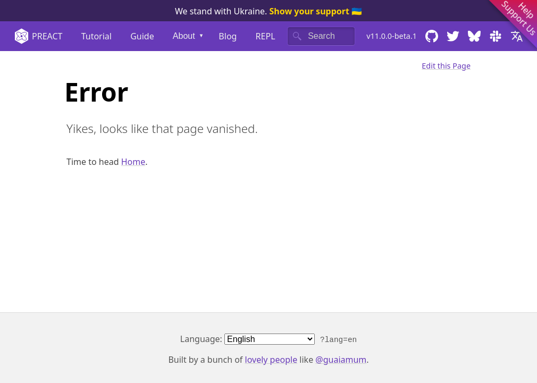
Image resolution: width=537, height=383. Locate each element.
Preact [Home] (38, 36)
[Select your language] (519, 36)
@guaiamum (340, 359)
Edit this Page (446, 66)
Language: (268, 339)
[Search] (321, 36)
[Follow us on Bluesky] (474, 36)
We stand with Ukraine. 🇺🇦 (268, 11)
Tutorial (96, 36)
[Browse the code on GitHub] (431, 36)
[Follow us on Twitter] (453, 36)
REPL (265, 36)
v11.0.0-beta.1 (391, 36)
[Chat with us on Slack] (495, 36)
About (184, 35)
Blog (228, 36)
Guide (142, 36)
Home (133, 162)
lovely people (271, 359)
